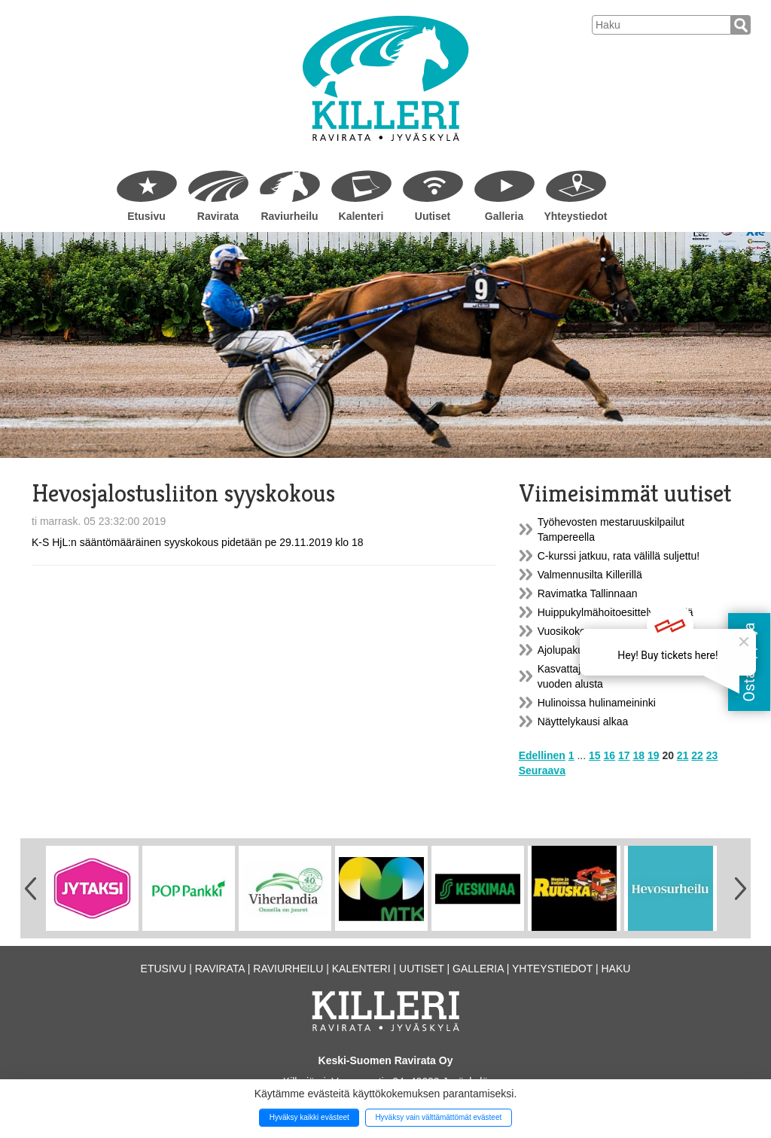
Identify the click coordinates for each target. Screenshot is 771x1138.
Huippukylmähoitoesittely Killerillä (615, 612)
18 (638, 755)
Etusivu (146, 216)
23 (712, 755)
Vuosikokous (567, 631)
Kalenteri (361, 216)
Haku (615, 969)
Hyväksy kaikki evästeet (309, 1117)
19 (654, 755)
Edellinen (542, 755)
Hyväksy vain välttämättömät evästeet (438, 1117)
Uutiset (432, 216)
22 (697, 755)
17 (624, 755)
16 (610, 755)
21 (683, 755)
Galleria (504, 216)
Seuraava (542, 770)
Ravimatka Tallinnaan (588, 593)
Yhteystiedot (575, 216)
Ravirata (218, 216)
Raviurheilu (289, 216)
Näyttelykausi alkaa (583, 721)
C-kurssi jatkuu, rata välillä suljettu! (619, 556)
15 (595, 755)
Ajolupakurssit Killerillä (590, 650)
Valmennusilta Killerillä (590, 575)
